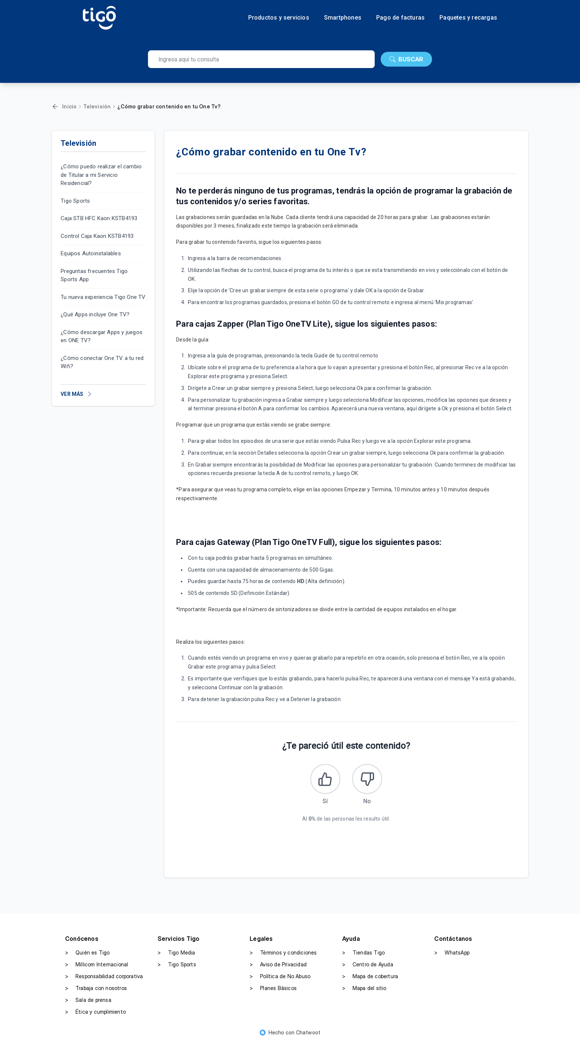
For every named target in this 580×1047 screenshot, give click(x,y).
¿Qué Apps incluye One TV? (95, 314)
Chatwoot (308, 1036)
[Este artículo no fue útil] (368, 780)
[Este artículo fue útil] (323, 780)
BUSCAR (406, 59)
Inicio (69, 106)
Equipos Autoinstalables (91, 253)
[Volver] (55, 106)
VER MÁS (76, 394)
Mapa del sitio (364, 991)
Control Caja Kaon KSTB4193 (97, 236)
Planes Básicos (273, 991)
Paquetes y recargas (468, 18)
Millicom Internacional (96, 968)
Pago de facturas (400, 18)
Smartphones (342, 18)
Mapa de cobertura (370, 979)
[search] (261, 59)
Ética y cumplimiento (95, 1015)
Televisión (97, 106)
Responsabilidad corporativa (104, 979)
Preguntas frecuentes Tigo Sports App (94, 275)
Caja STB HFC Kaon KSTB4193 (99, 218)
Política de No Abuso (280, 979)
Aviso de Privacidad (278, 968)
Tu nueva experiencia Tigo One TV (103, 297)
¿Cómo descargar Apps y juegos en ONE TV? (101, 336)
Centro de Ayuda (367, 968)
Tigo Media (176, 956)
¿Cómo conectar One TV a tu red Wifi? (102, 362)
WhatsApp (451, 956)
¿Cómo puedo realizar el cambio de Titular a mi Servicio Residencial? (101, 174)
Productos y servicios (278, 18)
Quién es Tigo (87, 956)
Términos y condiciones (283, 956)
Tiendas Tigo (363, 956)
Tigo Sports (75, 201)
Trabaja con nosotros (96, 991)
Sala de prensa (88, 1003)
